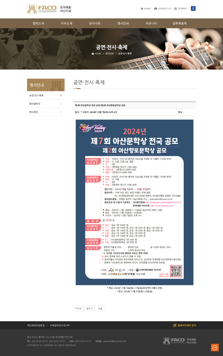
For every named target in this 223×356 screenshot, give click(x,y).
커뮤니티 (151, 23)
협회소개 (38, 23)
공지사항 (95, 23)
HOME (96, 53)
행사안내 (37, 85)
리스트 (78, 308)
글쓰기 (89, 308)
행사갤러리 (34, 103)
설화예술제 (179, 23)
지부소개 (66, 23)
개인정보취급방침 (36, 325)
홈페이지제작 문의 (187, 325)
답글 (100, 308)
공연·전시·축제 (36, 95)
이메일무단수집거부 (60, 325)
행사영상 (33, 112)
